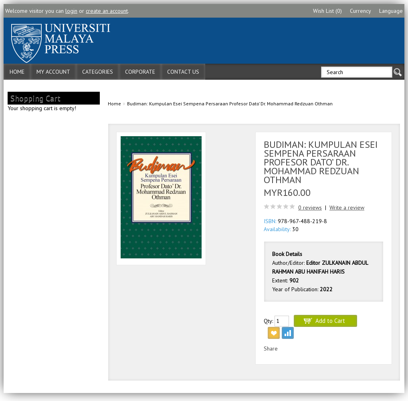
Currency (360, 10)
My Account (53, 71)
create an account (107, 10)
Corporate (140, 71)
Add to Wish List (274, 333)
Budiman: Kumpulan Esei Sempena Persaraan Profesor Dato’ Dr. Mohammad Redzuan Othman (230, 104)
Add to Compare (288, 333)
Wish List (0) (327, 10)
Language (391, 10)
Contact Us (183, 71)
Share (271, 348)
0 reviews (310, 207)
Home (17, 71)
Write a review (346, 207)
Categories (97, 71)
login (71, 10)
